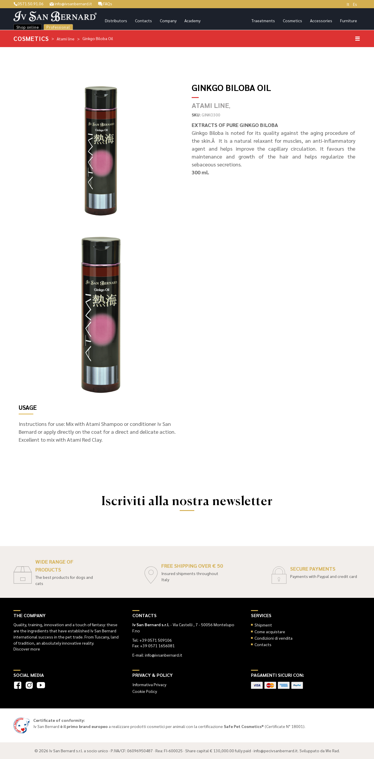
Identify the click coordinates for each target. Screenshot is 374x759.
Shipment (263, 624)
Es (355, 4)
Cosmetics (292, 20)
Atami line (66, 38)
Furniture (348, 20)
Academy (192, 20)
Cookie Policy (144, 691)
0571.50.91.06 (28, 3)
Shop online (27, 27)
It (348, 4)
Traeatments (263, 20)
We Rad (332, 750)
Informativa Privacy (149, 684)
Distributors (116, 20)
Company (168, 20)
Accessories (321, 20)
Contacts (143, 20)
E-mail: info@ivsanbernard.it (157, 655)
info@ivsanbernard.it (71, 3)
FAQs (105, 3)
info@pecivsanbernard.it (276, 750)
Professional (58, 27)
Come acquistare (269, 631)
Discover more (26, 648)
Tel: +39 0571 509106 (152, 640)
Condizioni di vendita (273, 638)
